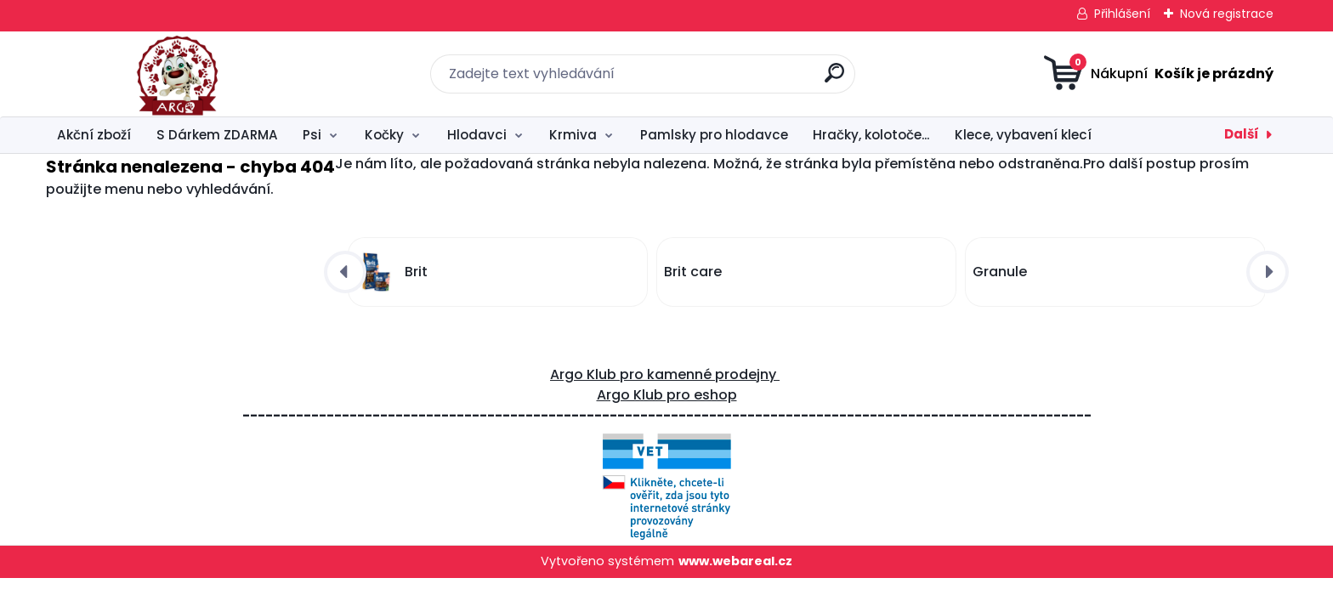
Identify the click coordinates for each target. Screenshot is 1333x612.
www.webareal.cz (735, 561)
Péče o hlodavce (1189, 135)
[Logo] (150, 73)
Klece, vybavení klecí (1023, 135)
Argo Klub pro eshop (667, 395)
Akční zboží (94, 135)
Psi (312, 135)
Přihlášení (1122, 13)
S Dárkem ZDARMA (217, 135)
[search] (834, 79)
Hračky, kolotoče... (871, 135)
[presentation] (345, 272)
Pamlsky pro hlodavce (714, 135)
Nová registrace (1226, 13)
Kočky (384, 135)
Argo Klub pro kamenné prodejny (665, 374)
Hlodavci (477, 135)
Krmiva (573, 135)
